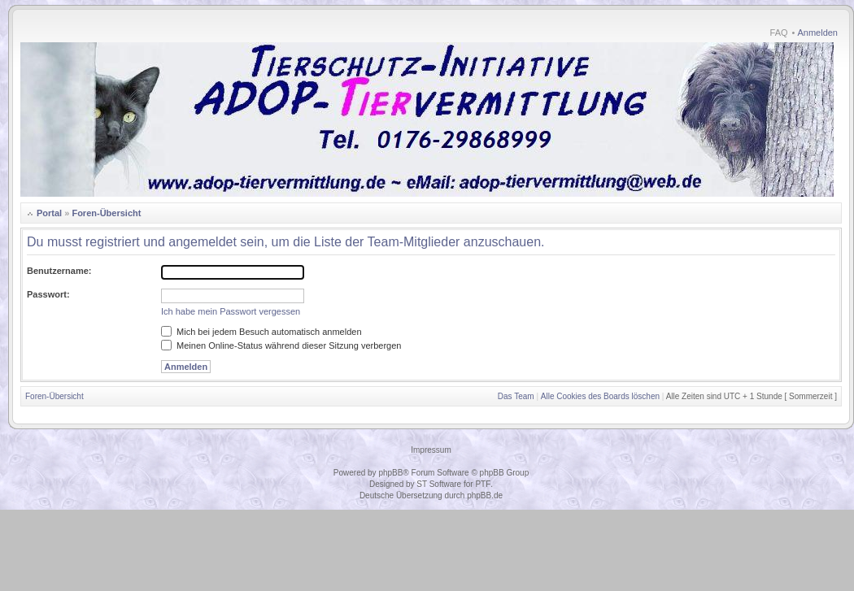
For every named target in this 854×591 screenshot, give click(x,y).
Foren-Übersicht (106, 213)
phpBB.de (485, 495)
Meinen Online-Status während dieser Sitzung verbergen (281, 345)
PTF (482, 484)
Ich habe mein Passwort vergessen (230, 311)
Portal (49, 213)
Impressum (431, 449)
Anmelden (817, 32)
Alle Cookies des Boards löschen (600, 396)
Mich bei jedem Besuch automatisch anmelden (261, 332)
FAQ (779, 32)
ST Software (438, 484)
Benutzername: (59, 271)
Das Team (516, 396)
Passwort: (48, 294)
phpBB (390, 472)
